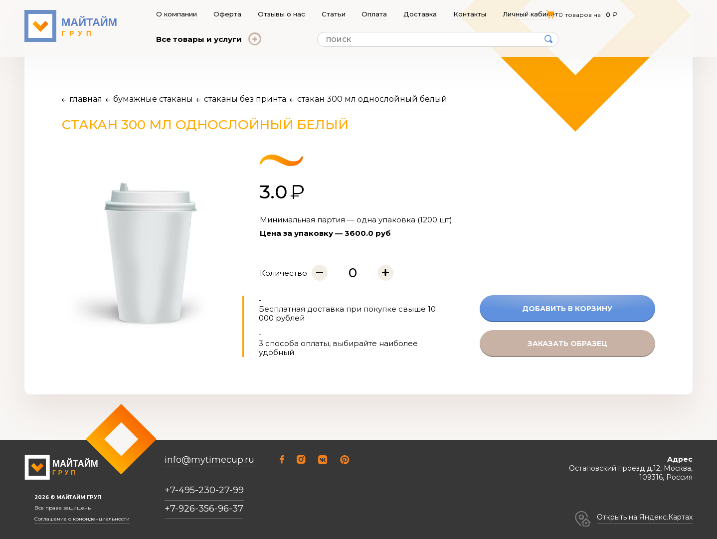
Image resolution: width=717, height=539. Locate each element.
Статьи (333, 14)
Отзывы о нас (281, 14)
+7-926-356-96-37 (204, 508)
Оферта (227, 14)
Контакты (470, 14)
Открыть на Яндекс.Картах (645, 517)
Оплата (374, 14)
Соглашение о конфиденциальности (82, 519)
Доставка (420, 14)
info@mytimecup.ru (209, 460)
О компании (176, 14)
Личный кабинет (530, 14)
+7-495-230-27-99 (204, 490)
